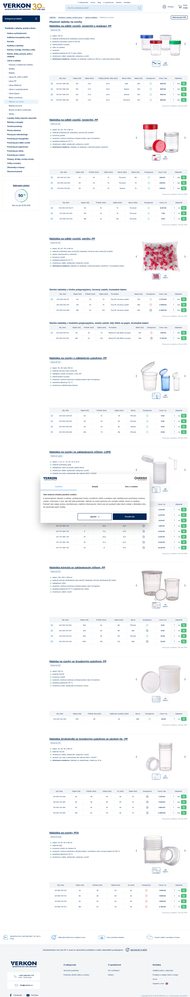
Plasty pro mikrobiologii (17, 134)
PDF (179, 17)
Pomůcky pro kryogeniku (17, 139)
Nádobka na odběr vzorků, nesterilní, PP (73, 119)
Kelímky (12, 73)
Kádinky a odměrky (15, 46)
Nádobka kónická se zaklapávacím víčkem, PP (77, 567)
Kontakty (127, 2)
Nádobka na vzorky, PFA (64, 832)
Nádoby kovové (15, 106)
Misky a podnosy (16, 97)
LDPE (60, 456)
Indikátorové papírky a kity (18, 37)
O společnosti (108, 2)
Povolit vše (130, 517)
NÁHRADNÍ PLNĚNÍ (136, 950)
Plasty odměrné (14, 130)
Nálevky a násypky (15, 122)
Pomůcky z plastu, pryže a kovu (70, 17)
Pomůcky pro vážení (16, 155)
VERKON (52, 17)
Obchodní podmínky (71, 970)
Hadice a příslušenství (17, 33)
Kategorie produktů (21, 19)
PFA (59, 837)
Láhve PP (12, 81)
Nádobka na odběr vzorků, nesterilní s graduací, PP (80, 26)
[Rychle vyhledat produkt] (101, 8)
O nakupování (83, 2)
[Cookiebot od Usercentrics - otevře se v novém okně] (136, 478)
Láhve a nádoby (14, 61)
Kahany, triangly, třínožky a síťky (21, 50)
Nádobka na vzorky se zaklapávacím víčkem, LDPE (80, 451)
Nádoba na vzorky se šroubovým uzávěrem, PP (77, 661)
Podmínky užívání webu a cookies (76, 975)
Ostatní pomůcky (14, 126)
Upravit (94, 517)
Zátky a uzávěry (14, 163)
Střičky (11, 114)
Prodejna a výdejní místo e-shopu (165, 975)
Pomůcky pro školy (15, 151)
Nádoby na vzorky (16, 102)
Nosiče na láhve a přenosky (20, 110)
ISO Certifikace (113, 970)
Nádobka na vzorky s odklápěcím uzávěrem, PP (78, 358)
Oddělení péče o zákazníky (163, 970)
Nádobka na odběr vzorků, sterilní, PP (72, 238)
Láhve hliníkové (15, 85)
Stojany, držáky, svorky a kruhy (20, 159)
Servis (93, 2)
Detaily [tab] (95, 487)
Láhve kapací (14, 93)
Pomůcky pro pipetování (17, 147)
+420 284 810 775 (26, 975)
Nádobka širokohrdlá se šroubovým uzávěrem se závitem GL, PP (88, 738)
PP (59, 30)
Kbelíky (12, 69)
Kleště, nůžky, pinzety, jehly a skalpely (19, 55)
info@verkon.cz (26, 985)
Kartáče (10, 41)
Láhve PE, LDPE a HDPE (18, 77)
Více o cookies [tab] (131, 487)
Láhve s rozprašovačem (18, 89)
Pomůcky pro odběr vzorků (18, 143)
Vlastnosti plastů (14, 171)
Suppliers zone (160, 984)
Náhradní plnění (21, 185)
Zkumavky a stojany (15, 167)
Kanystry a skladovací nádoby (21, 65)
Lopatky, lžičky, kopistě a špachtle (21, 118)
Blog (99, 2)
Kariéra (119, 2)
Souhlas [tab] (58, 487)
